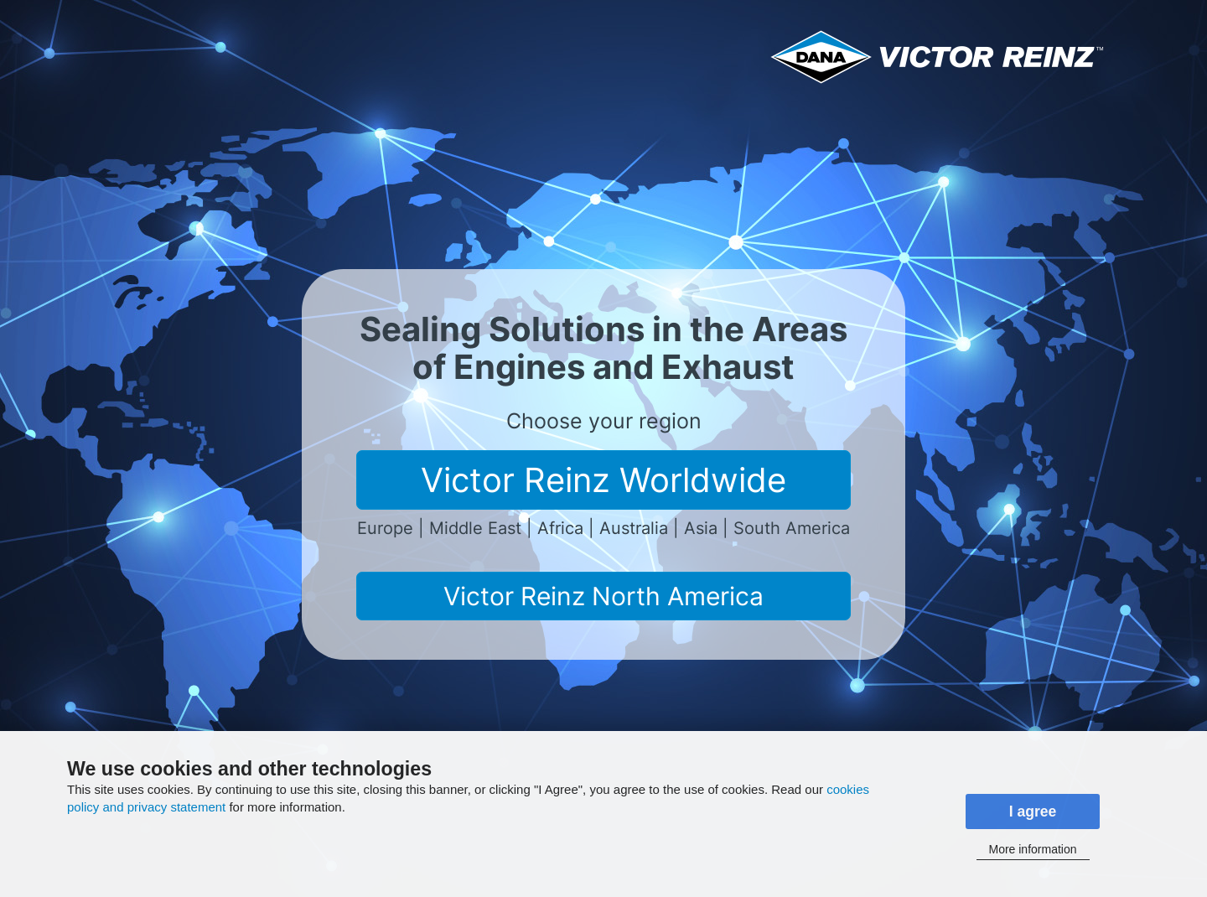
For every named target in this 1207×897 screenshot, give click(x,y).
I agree (1033, 811)
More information (1032, 849)
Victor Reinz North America (603, 596)
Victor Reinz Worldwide (603, 479)
